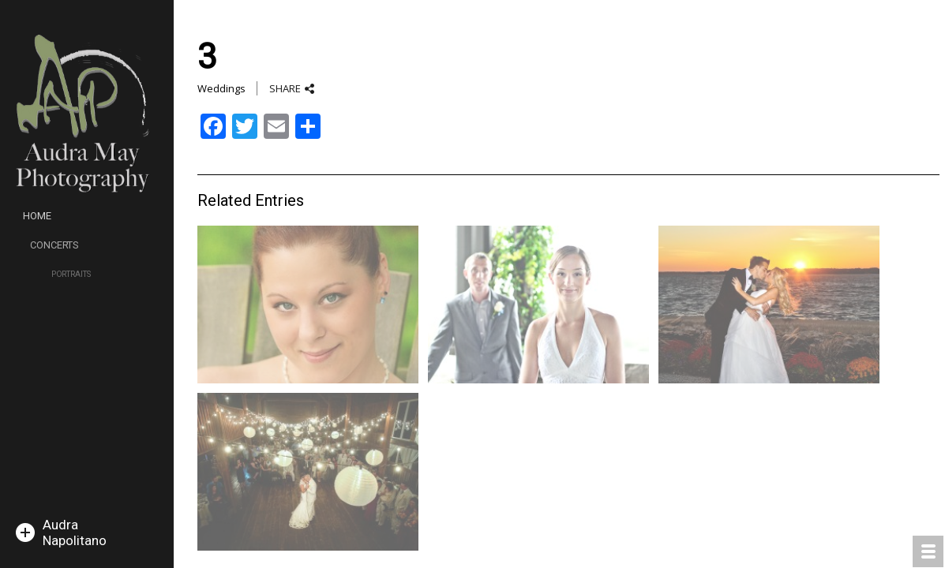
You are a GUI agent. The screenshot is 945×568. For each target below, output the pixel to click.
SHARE (285, 88)
